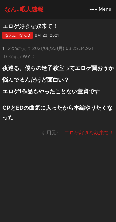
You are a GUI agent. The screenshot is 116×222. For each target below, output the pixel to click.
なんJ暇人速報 (24, 9)
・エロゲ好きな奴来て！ (86, 133)
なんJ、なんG (17, 35)
